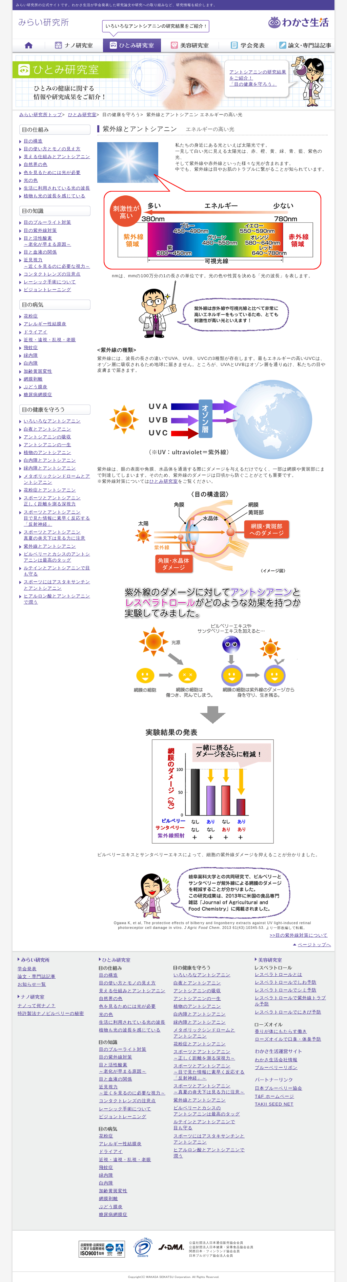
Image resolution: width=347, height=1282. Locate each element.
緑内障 (31, 355)
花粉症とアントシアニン (50, 490)
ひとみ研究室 (82, 114)
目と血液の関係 (40, 252)
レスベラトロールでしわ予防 (286, 982)
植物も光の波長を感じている (54, 195)
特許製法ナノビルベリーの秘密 (51, 1013)
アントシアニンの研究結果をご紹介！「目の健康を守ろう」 (257, 78)
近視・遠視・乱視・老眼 (50, 339)
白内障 (31, 363)
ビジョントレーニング (47, 289)
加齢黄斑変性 (38, 371)
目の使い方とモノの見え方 (52, 148)
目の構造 (33, 141)
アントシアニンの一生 (47, 444)
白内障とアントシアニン (50, 460)
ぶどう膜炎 (35, 386)
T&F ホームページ (274, 1096)
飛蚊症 (31, 347)
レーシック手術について (50, 281)
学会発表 (27, 968)
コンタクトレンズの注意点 (52, 274)
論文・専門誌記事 (37, 976)
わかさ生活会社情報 (276, 1059)
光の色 (31, 180)
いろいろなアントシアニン (52, 420)
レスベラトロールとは (278, 974)
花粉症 (31, 316)
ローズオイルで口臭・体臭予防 (288, 1039)
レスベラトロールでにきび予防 (288, 1012)
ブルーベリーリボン (276, 1067)
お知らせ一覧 (32, 984)
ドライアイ (35, 331)
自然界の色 (35, 164)
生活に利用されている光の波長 (57, 188)
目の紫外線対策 (40, 230)
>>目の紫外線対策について (299, 935)
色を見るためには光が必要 (52, 172)
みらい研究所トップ (40, 114)
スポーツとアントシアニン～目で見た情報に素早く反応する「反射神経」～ (209, 1072)
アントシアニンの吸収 (47, 436)
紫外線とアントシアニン (50, 546)
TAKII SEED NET (274, 1104)
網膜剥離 (33, 379)
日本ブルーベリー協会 (278, 1088)
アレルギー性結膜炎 (45, 323)
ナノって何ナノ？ (37, 1005)
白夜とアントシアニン (47, 429)
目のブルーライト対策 (47, 222)
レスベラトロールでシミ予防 (286, 990)
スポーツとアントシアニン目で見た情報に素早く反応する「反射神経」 (57, 518)
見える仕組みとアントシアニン (57, 156)
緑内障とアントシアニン (50, 468)
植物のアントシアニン (47, 452)
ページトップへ (314, 944)
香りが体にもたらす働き (281, 1031)
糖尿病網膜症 (38, 394)
